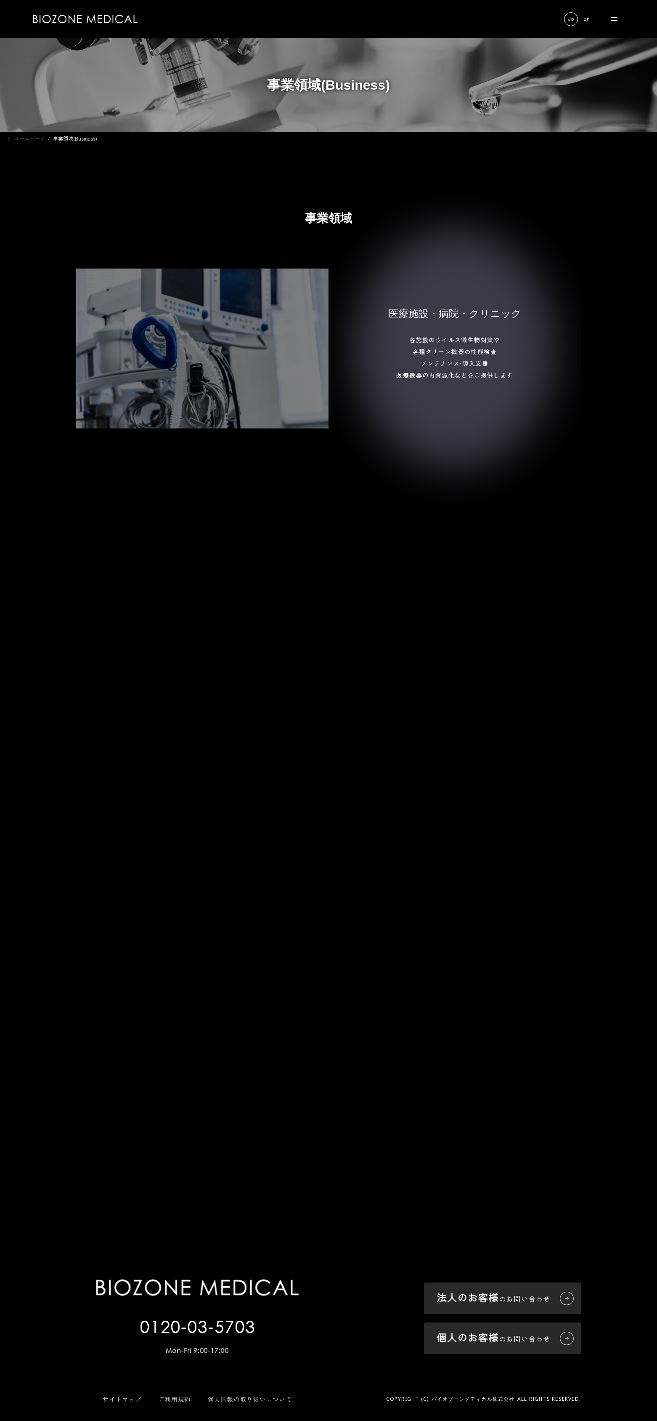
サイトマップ (122, 1399)
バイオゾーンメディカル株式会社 (473, 1398)
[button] (571, 19)
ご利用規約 (175, 1399)
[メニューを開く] (614, 19)
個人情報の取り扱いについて (250, 1399)
